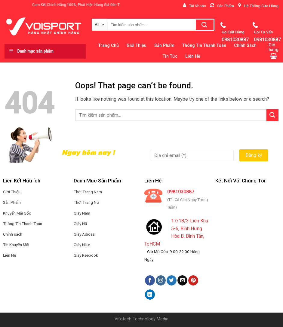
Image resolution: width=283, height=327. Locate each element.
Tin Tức (170, 56)
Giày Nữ (80, 223)
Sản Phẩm (12, 202)
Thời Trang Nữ (86, 202)
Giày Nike (82, 244)
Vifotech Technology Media (141, 319)
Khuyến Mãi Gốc (17, 213)
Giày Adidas (84, 234)
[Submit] (272, 115)
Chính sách (12, 234)
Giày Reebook (86, 255)
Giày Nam (82, 213)
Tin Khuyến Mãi (16, 244)
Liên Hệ (192, 56)
